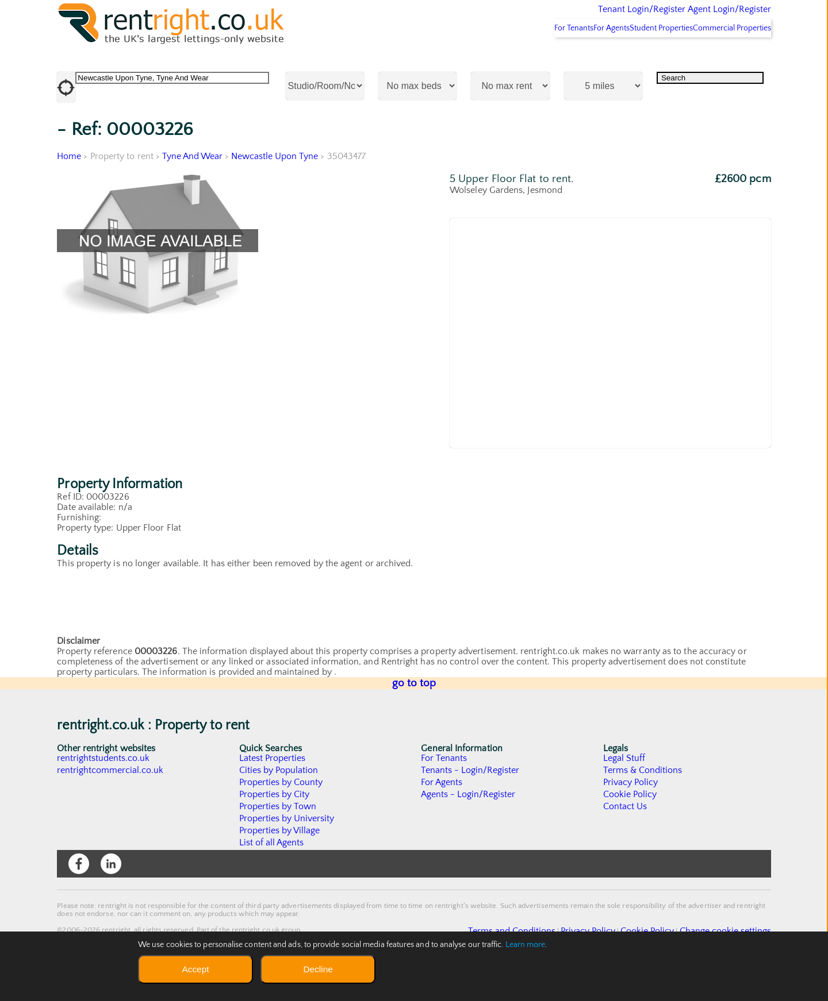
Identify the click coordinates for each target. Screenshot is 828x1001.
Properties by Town (278, 837)
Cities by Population (279, 800)
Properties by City (274, 825)
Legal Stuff (624, 788)
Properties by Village (280, 861)
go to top (414, 714)
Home (69, 186)
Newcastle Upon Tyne (276, 186)
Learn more (525, 944)
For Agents (575, 58)
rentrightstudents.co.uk (104, 788)
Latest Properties (272, 788)
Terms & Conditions (643, 800)
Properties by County (281, 812)
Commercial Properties (724, 58)
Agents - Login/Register (468, 825)
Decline (317, 969)
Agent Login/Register (712, 17)
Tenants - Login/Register (470, 800)
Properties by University (287, 849)
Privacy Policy (630, 812)
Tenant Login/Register (588, 17)
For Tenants (522, 58)
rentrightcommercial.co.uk (110, 800)
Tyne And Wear (192, 186)
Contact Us (625, 837)
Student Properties (639, 58)
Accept (195, 969)
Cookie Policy (630, 825)
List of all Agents (271, 873)
